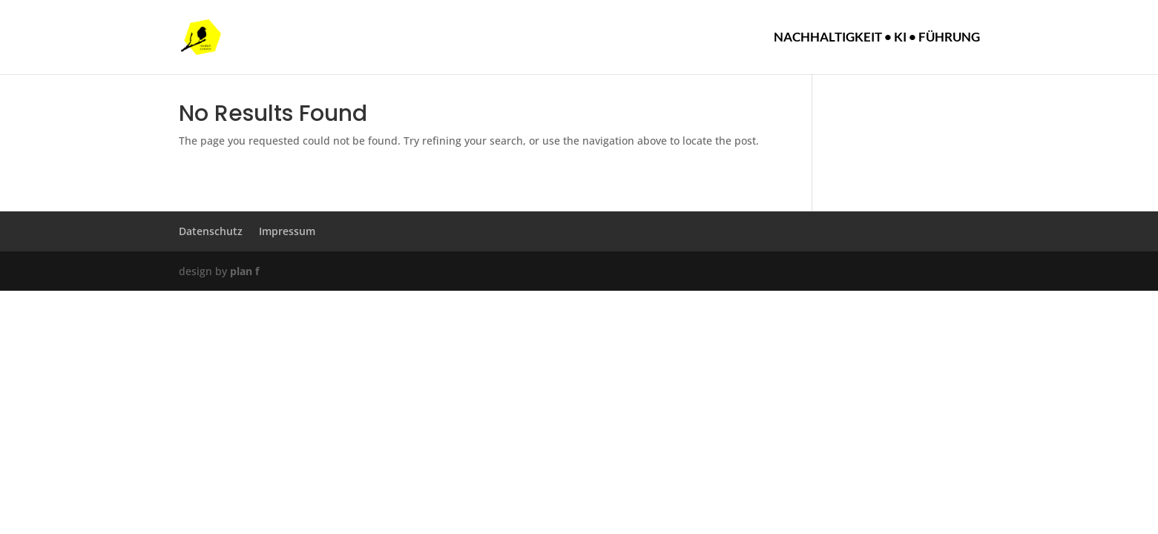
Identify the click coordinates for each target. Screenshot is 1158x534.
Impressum (287, 231)
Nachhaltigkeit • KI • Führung (877, 38)
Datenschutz (211, 231)
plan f (244, 271)
